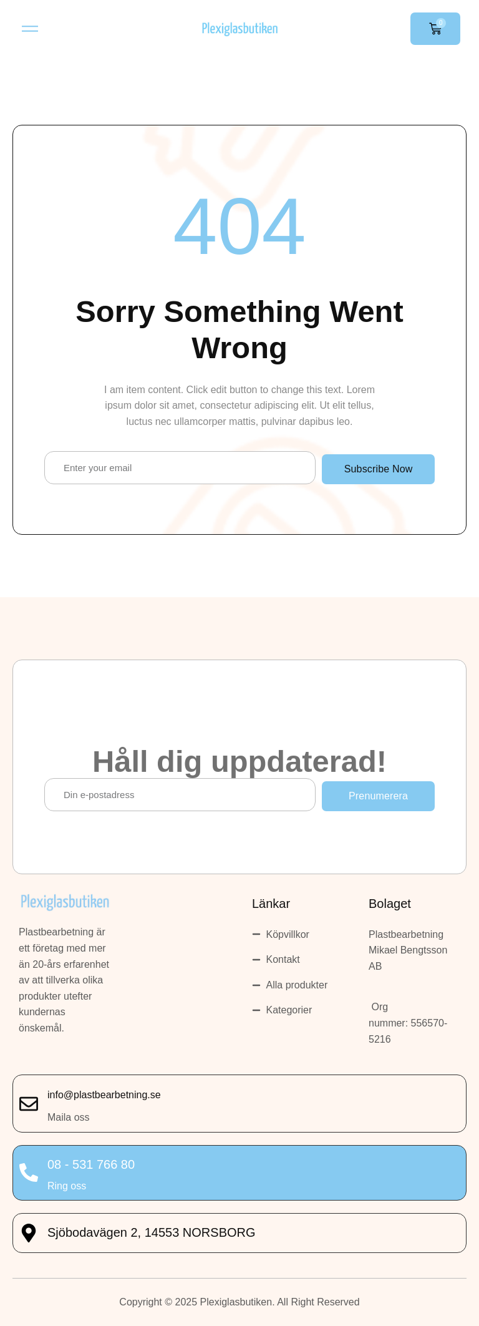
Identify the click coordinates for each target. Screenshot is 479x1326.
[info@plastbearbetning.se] (28, 1103)
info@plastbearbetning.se (104, 1095)
